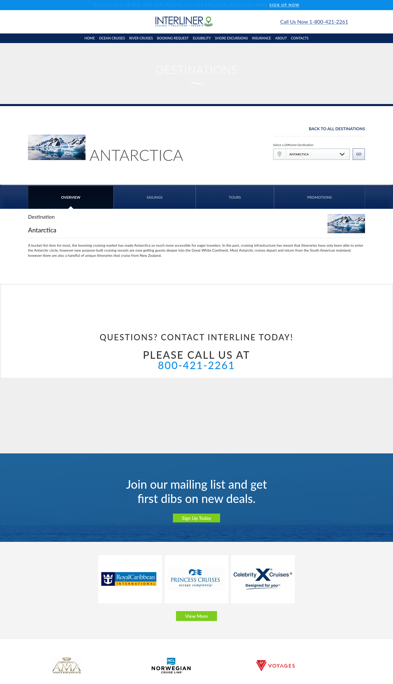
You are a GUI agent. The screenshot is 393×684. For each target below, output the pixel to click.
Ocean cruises (112, 38)
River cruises (141, 38)
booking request (173, 38)
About (281, 38)
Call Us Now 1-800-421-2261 (314, 21)
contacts (300, 38)
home (90, 38)
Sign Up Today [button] (196, 518)
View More (196, 616)
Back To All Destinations (337, 129)
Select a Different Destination (293, 145)
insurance (261, 38)
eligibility (202, 38)
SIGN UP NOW (284, 5)
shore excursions (231, 38)
